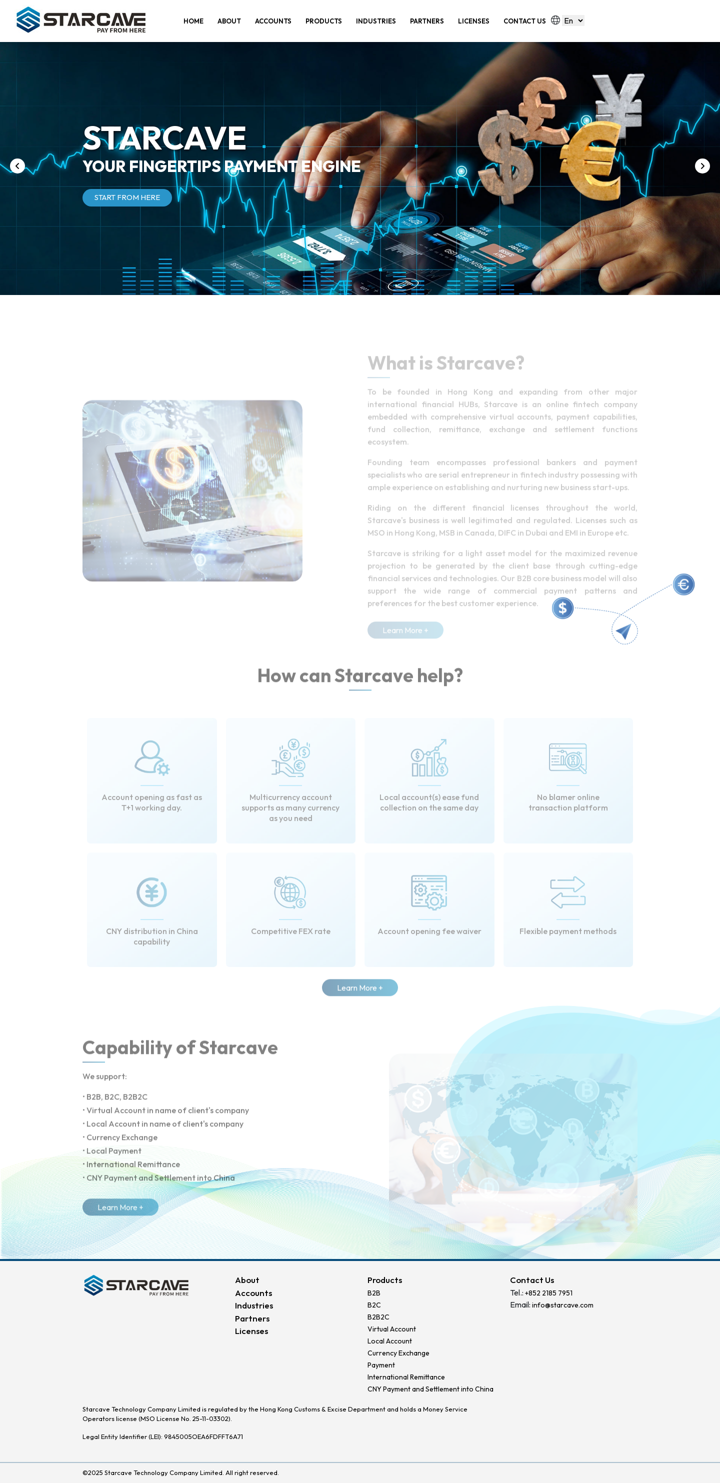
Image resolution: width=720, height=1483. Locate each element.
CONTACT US (525, 21)
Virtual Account (392, 1329)
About (247, 1279)
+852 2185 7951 (548, 1293)
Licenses (251, 1331)
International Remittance (406, 1377)
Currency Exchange (399, 1353)
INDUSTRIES (376, 21)
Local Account (390, 1341)
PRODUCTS (324, 21)
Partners (252, 1318)
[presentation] (17, 166)
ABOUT (229, 21)
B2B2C (379, 1317)
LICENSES (474, 21)
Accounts (253, 1293)
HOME (194, 21)
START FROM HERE (127, 197)
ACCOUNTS (273, 21)
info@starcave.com (563, 1305)
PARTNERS (427, 21)
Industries (254, 1305)
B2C (374, 1305)
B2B (374, 1293)
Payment (381, 1365)
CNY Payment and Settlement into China (431, 1389)
